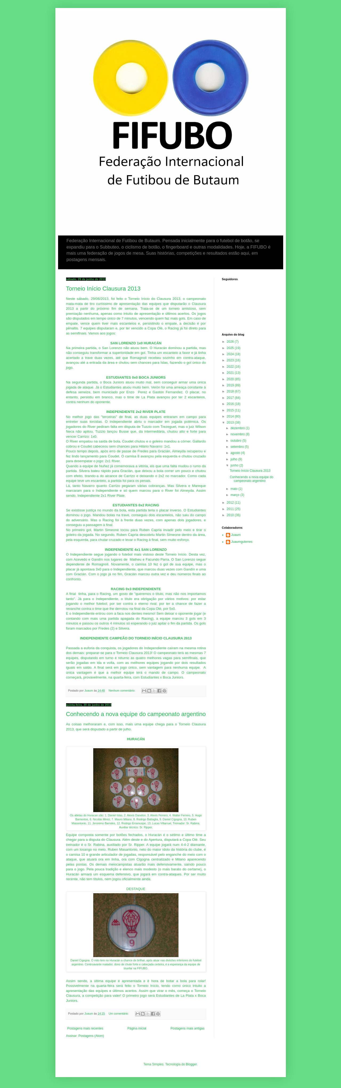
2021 (231, 373)
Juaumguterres (242, 542)
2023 (231, 360)
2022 (231, 367)
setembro (237, 447)
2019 (231, 385)
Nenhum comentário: (122, 690)
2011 (231, 509)
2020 (231, 379)
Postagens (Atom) (91, 1036)
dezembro (238, 428)
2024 (231, 354)
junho (234, 465)
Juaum (236, 535)
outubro (236, 440)
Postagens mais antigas (187, 1028)
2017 (231, 398)
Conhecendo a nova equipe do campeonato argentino (136, 714)
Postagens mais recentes (85, 1028)
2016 (231, 404)
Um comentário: (118, 1013)
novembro (238, 434)
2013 (231, 422)
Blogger (191, 1064)
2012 (231, 502)
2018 (231, 391)
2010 (231, 515)
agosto (235, 453)
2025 (231, 348)
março (235, 495)
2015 (231, 410)
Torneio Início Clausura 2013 (103, 288)
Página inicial (136, 1028)
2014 (231, 416)
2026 (231, 342)
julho (234, 459)
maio (234, 489)
